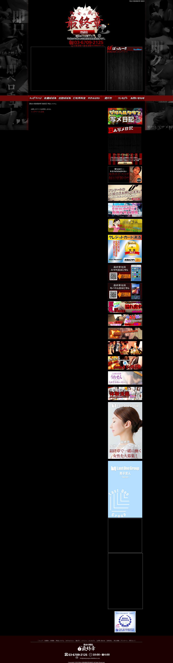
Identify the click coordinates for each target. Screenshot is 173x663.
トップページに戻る (37, 112)
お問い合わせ (101, 640)
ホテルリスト (70, 640)
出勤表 (52, 640)
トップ (41, 640)
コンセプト (92, 640)
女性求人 (109, 640)
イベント (84, 640)
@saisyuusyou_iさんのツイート (117, 52)
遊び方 (78, 640)
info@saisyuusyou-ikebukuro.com (90, 658)
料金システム (60, 640)
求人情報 (116, 640)
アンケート (124, 640)
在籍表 (47, 640)
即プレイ (132, 640)
